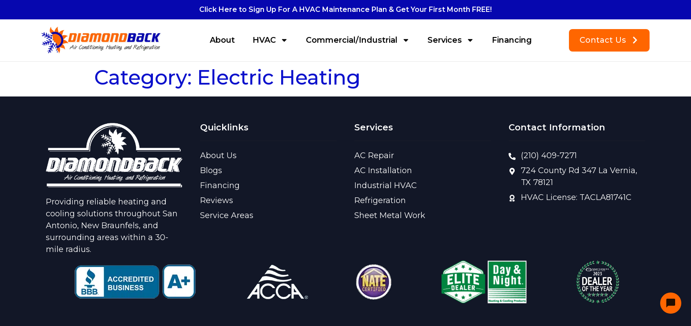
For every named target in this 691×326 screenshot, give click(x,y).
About (222, 40)
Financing (512, 40)
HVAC (270, 40)
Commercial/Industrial (358, 40)
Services (450, 40)
